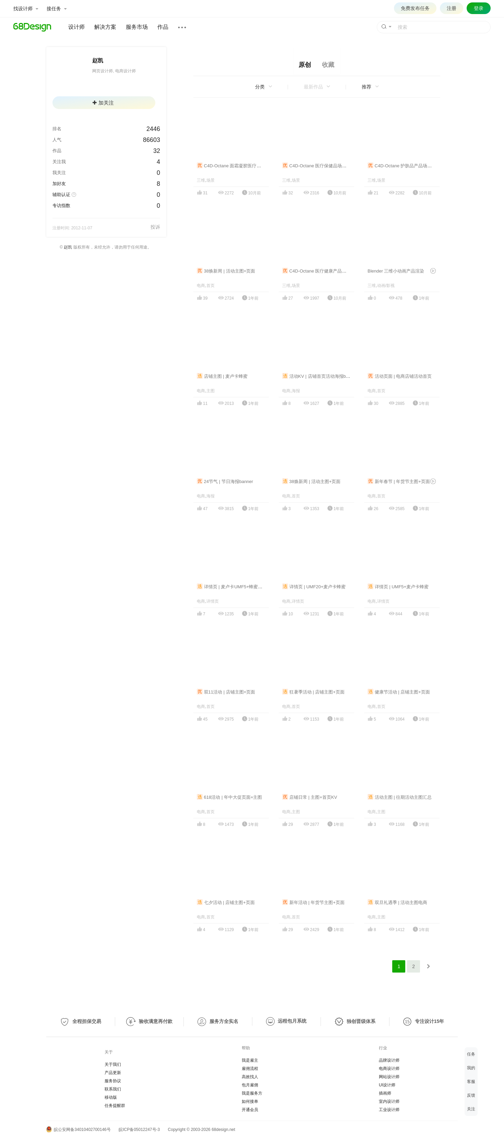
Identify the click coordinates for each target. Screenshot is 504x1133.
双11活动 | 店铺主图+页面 (226, 692)
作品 (162, 27)
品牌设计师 (389, 1060)
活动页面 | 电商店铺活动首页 (400, 376)
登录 (478, 8)
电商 (201, 285)
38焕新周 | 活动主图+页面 (226, 271)
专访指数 (61, 205)
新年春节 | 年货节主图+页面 (399, 481)
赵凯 (68, 247)
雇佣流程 (250, 1068)
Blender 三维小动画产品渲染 (396, 271)
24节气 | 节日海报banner (225, 481)
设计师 (76, 27)
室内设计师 (389, 1101)
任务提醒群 (115, 1105)
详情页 (212, 601)
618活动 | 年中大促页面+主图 (229, 797)
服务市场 (137, 27)
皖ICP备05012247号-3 (139, 1129)
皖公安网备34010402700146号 (78, 1129)
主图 (210, 390)
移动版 (111, 1097)
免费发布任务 (415, 8)
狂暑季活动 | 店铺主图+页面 (313, 692)
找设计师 (25, 8)
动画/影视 (386, 285)
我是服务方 (252, 1093)
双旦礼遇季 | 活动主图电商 (397, 902)
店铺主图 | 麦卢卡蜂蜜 (222, 376)
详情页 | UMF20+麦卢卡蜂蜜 (314, 586)
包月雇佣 (250, 1085)
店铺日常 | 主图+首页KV (309, 797)
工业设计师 (389, 1109)
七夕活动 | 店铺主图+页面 (226, 902)
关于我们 (113, 1064)
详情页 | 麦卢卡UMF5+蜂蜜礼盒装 (234, 586)
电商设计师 (389, 1068)
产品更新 (113, 1072)
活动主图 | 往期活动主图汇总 (400, 797)
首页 (210, 285)
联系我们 (113, 1089)
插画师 (385, 1093)
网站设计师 (389, 1076)
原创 (305, 64)
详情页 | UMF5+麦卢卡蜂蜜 (398, 586)
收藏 (328, 64)
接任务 (57, 8)
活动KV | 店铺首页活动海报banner (319, 376)
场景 (210, 180)
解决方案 (105, 27)
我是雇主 (250, 1060)
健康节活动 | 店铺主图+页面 (399, 692)
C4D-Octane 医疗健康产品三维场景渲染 (325, 271)
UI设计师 (387, 1085)
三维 (201, 180)
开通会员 (250, 1109)
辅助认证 (61, 194)
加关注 (103, 103)
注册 (451, 8)
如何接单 (250, 1101)
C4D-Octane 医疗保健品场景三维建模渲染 (327, 165)
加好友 (59, 183)
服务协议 (113, 1080)
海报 (296, 390)
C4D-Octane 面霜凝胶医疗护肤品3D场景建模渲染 (249, 165)
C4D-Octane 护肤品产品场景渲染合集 (408, 165)
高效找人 (250, 1076)
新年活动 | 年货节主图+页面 (313, 902)
